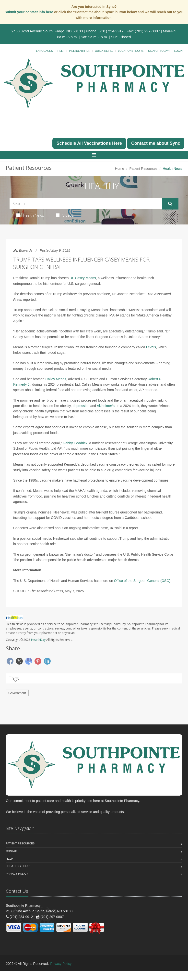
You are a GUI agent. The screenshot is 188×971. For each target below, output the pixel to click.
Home (119, 169)
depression (81, 406)
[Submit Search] (170, 204)
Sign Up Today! (159, 50)
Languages (44, 50)
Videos (65, 215)
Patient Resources (143, 169)
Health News (30, 215)
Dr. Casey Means (83, 278)
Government (17, 693)
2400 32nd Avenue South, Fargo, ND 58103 (47, 31)
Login (178, 50)
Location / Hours (130, 50)
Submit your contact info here (29, 12)
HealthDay (38, 640)
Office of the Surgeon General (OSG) (142, 581)
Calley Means (56, 379)
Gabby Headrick (75, 443)
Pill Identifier (79, 50)
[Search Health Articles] (86, 203)
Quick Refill (104, 50)
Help (61, 50)
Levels (151, 347)
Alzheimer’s (106, 406)
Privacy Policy (17, 873)
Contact (12, 851)
